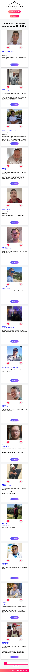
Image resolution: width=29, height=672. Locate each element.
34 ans (10, 248)
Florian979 (4, 129)
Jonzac (3, 525)
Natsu (3, 444)
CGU (13, 670)
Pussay (3, 446)
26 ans (8, 288)
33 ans (6, 169)
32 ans (12, 51)
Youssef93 (4, 168)
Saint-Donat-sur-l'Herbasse (8, 367)
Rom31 (3, 89)
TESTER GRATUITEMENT (14, 11)
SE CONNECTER (14, 16)
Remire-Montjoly (6, 51)
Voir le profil (14, 64)
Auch (3, 406)
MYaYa (3, 50)
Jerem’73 (4, 484)
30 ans (9, 91)
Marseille (4, 643)
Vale (3, 366)
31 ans (6, 564)
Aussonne (4, 91)
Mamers (4, 209)
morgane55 (4, 208)
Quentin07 (4, 287)
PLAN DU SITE (18, 670)
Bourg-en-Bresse (6, 604)
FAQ (10, 670)
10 (17, 666)
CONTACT (25, 670)
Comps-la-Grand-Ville (7, 130)
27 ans (14, 130)
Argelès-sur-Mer (6, 327)
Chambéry (4, 485)
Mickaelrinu (5, 563)
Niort (3, 564)
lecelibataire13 (5, 642)
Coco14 (4, 602)
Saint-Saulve (5, 248)
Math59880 (4, 247)
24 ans (12, 604)
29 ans (6, 406)
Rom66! (4, 326)
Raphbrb (4, 405)
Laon (3, 169)
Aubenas (4, 288)
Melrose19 (4, 523)
